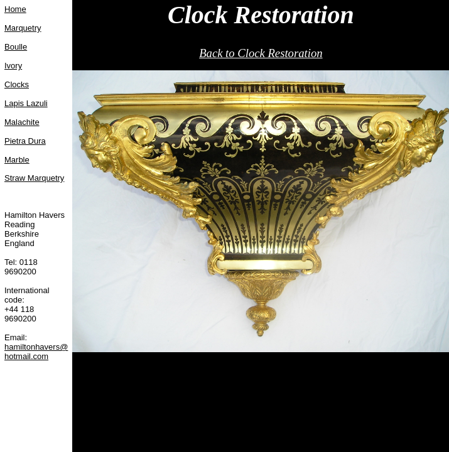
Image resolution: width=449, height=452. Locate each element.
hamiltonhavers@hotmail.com (36, 351)
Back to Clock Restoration (260, 53)
